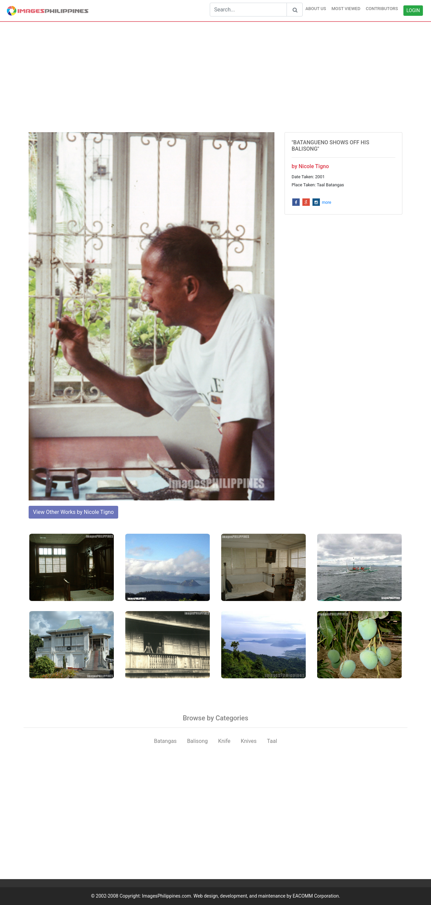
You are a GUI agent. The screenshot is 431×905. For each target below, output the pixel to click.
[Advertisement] (215, 77)
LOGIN (413, 10)
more (326, 202)
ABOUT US (315, 8)
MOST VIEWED (345, 8)
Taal (272, 741)
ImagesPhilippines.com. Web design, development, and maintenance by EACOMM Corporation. (241, 896)
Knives (249, 741)
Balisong (197, 741)
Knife (224, 741)
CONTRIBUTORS (382, 8)
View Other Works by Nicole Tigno (73, 512)
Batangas (165, 741)
